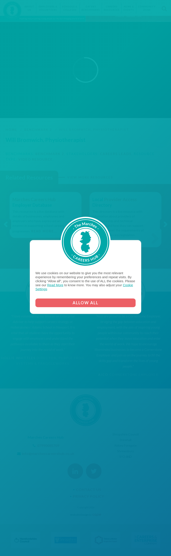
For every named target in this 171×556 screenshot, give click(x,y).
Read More (55, 285)
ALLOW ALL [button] (85, 302)
